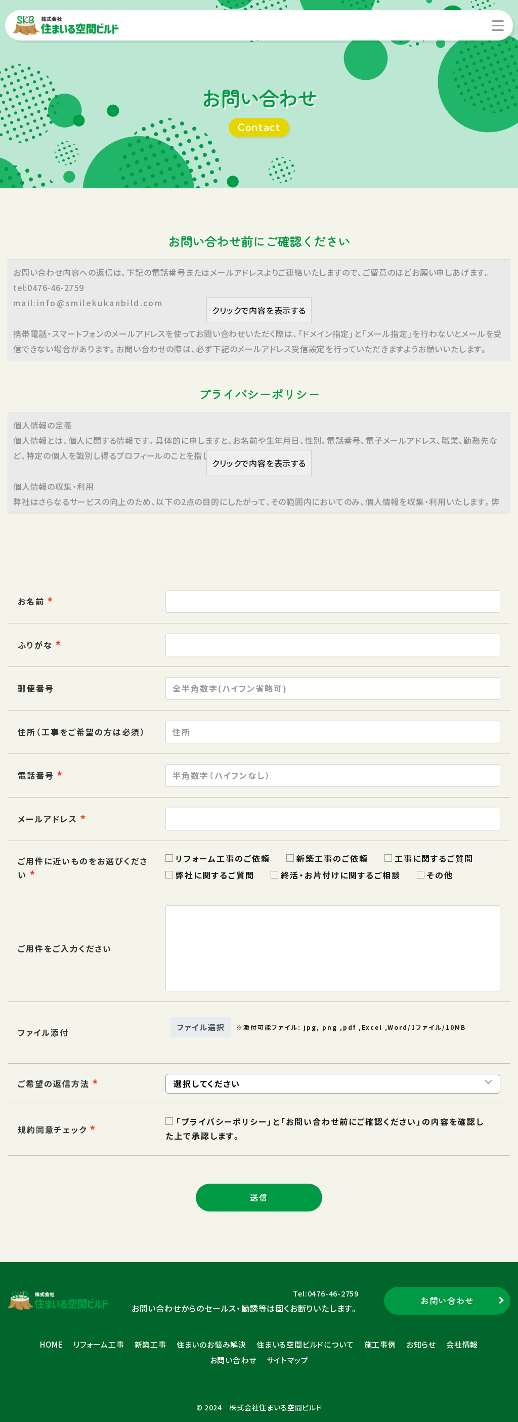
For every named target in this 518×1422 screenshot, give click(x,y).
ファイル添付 (43, 1032)
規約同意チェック (52, 1129)
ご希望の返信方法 (54, 1083)
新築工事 (150, 1344)
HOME (51, 1344)
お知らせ (421, 1344)
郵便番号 (36, 688)
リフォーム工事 (98, 1344)
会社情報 (462, 1344)
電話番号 (36, 775)
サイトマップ (288, 1360)
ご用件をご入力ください (65, 948)
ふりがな (35, 645)
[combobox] (332, 819)
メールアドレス (47, 819)
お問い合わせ (233, 1360)
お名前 (31, 601)
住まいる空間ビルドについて (305, 1344)
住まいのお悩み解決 (211, 1344)
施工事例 (380, 1344)
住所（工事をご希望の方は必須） (82, 732)
